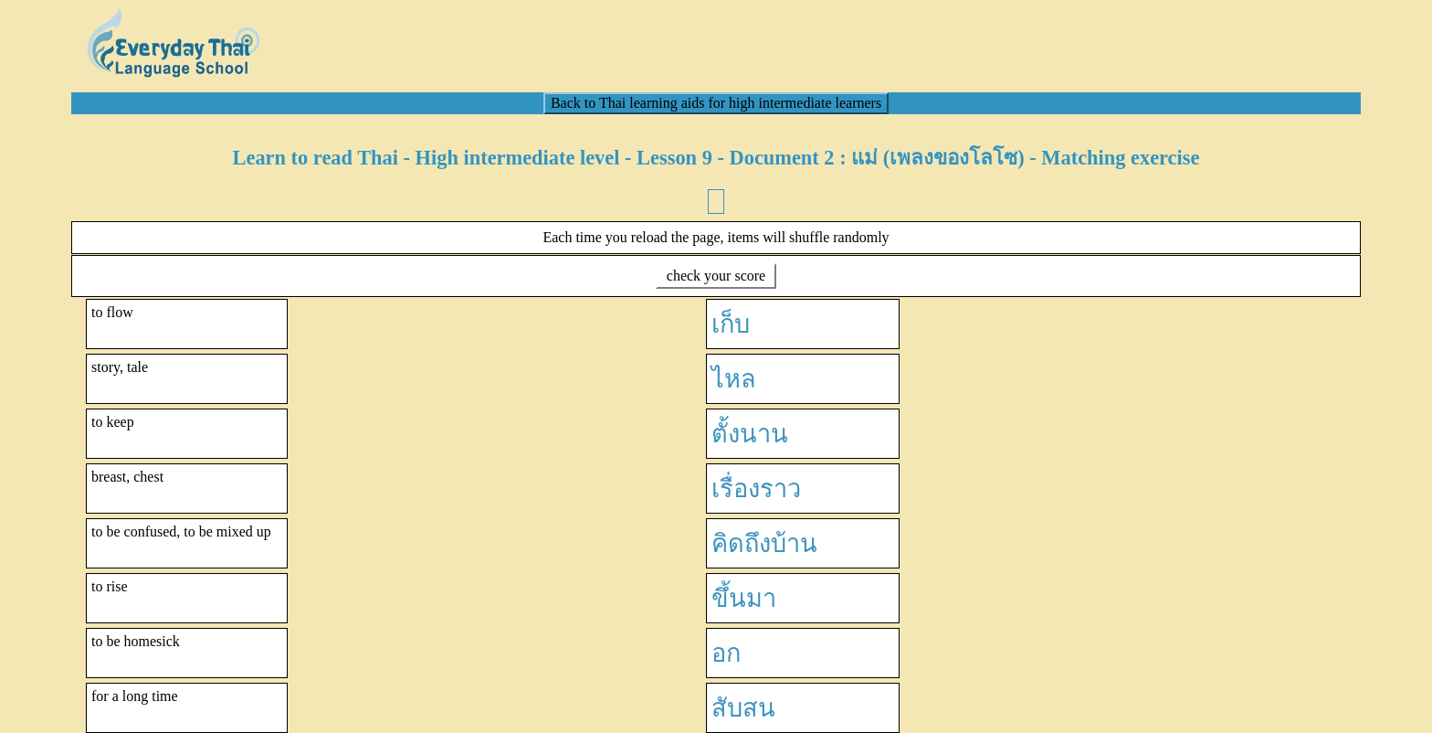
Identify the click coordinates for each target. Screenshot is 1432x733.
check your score (716, 275)
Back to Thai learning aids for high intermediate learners (716, 103)
